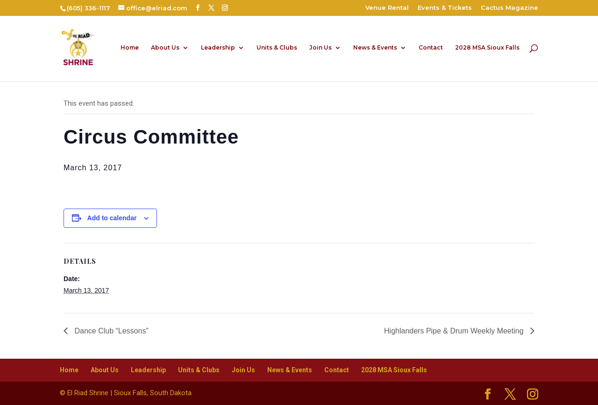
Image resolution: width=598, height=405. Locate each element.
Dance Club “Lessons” (110, 331)
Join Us (320, 47)
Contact (431, 47)
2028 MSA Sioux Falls (487, 47)
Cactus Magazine (509, 8)
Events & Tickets (445, 8)
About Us (165, 47)
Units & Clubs (276, 47)
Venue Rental (387, 8)
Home (130, 47)
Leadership (218, 47)
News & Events (375, 47)
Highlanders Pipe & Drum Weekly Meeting (455, 331)
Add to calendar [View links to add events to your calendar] (112, 218)
